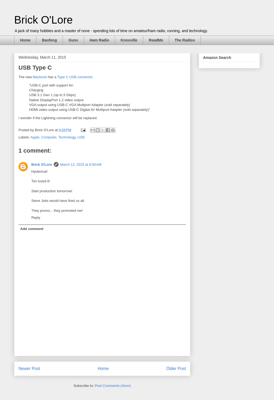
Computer (48, 137)
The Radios (185, 40)
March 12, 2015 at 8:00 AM (80, 165)
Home (25, 40)
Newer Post (29, 368)
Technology (67, 137)
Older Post (176, 368)
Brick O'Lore (43, 20)
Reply (35, 218)
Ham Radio (99, 40)
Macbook (40, 77)
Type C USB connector (75, 77)
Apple (35, 137)
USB (81, 137)
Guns (73, 40)
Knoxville (129, 40)
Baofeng (49, 40)
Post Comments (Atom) (113, 386)
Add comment (32, 229)
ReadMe (156, 40)
